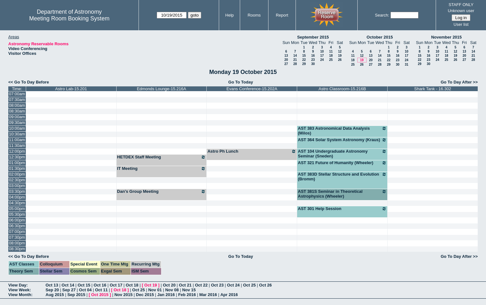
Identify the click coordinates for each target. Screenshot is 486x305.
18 (330, 55)
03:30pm (17, 191)
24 (322, 60)
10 (322, 51)
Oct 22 (201, 285)
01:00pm (17, 162)
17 (322, 55)
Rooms (254, 15)
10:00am (17, 128)
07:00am (17, 93)
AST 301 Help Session (342, 208)
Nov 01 (155, 289)
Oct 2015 (99, 294)
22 (304, 60)
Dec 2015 (145, 294)
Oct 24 (233, 285)
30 (313, 64)
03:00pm (17, 185)
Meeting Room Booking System (69, 18)
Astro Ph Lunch (251, 151)
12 (339, 51)
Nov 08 (172, 289)
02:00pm (17, 174)
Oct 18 (132, 285)
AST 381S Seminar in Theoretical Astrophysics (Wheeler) (342, 194)
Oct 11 (101, 289)
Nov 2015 (123, 294)
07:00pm (17, 231)
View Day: (18, 285)
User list (461, 24)
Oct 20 (169, 285)
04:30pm (17, 202)
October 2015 (380, 37)
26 (339, 60)
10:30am (17, 134)
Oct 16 (100, 285)
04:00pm (17, 197)
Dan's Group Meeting (161, 191)
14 (295, 55)
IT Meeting (161, 168)
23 (313, 60)
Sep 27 (69, 289)
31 (406, 64)
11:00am (17, 139)
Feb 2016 (187, 294)
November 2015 (446, 37)
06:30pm (17, 225)
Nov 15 (189, 289)
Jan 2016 (166, 294)
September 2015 (313, 37)
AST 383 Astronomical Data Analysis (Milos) (342, 130)
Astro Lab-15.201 (71, 88)
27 (286, 64)
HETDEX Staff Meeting (161, 157)
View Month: (20, 294)
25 (330, 60)
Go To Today (240, 82)
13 (286, 55)
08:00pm (17, 243)
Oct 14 (67, 285)
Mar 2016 (208, 294)
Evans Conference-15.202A (251, 88)
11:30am (17, 145)
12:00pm (17, 151)
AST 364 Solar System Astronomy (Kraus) (342, 139)
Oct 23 (217, 285)
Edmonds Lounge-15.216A (161, 88)
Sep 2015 (76, 294)
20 (286, 60)
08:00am (17, 105)
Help (229, 15)
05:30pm (17, 214)
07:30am (17, 99)
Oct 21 (185, 285)
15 (304, 55)
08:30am (17, 111)
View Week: (19, 289)
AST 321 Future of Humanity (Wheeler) (342, 162)
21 (295, 60)
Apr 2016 (229, 294)
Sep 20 (52, 289)
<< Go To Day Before (28, 82)
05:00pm (17, 208)
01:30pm (17, 168)
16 (313, 55)
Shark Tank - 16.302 (432, 88)
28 (295, 64)
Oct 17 (116, 285)
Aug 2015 (55, 294)
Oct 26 (265, 285)
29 (304, 64)
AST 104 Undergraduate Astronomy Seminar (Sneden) (342, 153)
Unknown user (461, 10)
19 (339, 55)
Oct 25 (249, 285)
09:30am (17, 122)
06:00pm (17, 220)
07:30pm (17, 237)
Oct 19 (150, 285)
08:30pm (17, 248)
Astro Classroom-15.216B (342, 88)
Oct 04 (85, 289)
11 (330, 51)
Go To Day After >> (459, 82)
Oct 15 (84, 285)
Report (282, 15)
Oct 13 (52, 285)
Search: (382, 15)
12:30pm (17, 157)
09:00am (17, 116)
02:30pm (17, 180)
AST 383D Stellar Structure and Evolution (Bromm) (342, 176)
